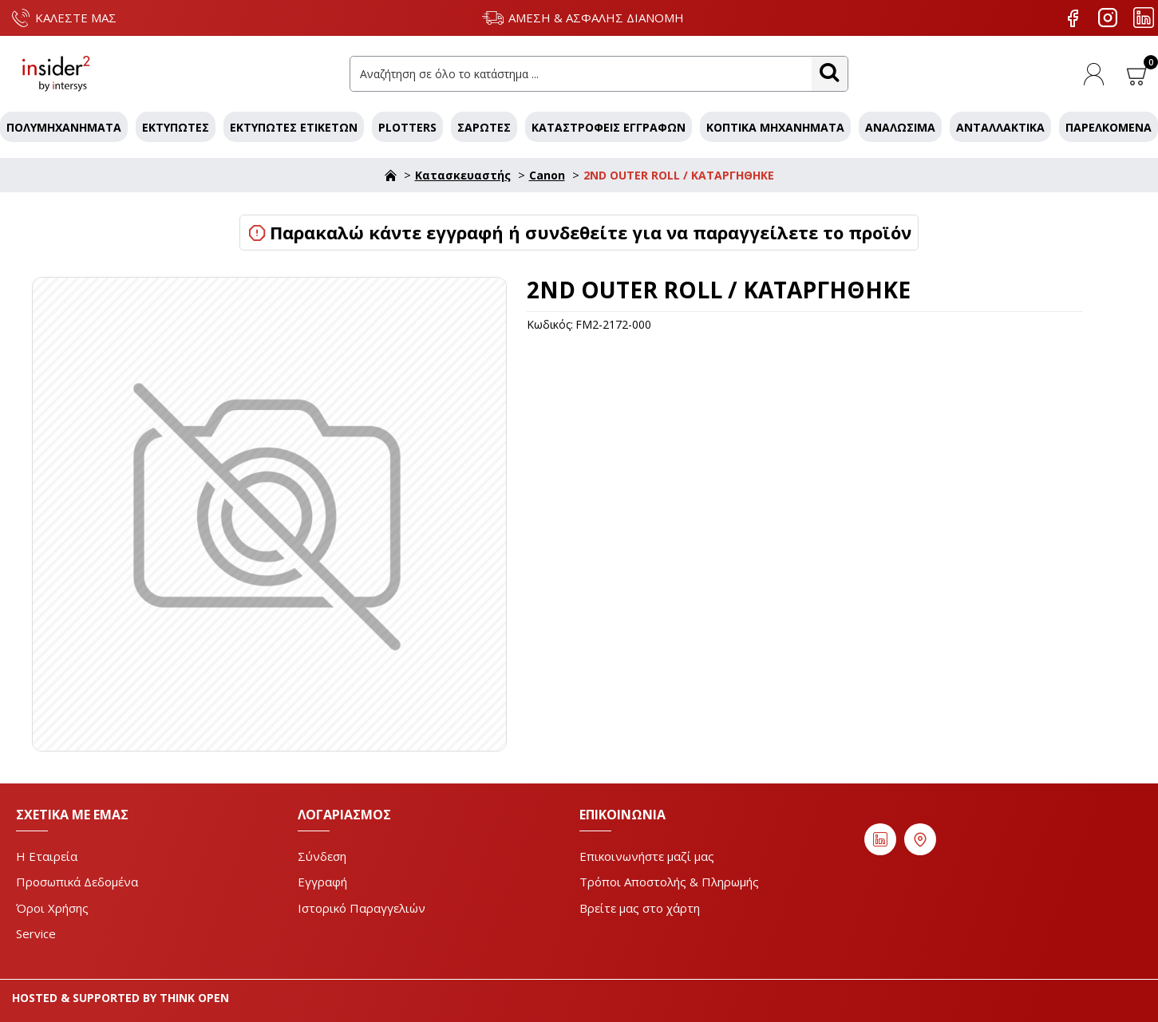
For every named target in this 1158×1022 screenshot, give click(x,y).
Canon (547, 175)
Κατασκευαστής (463, 175)
